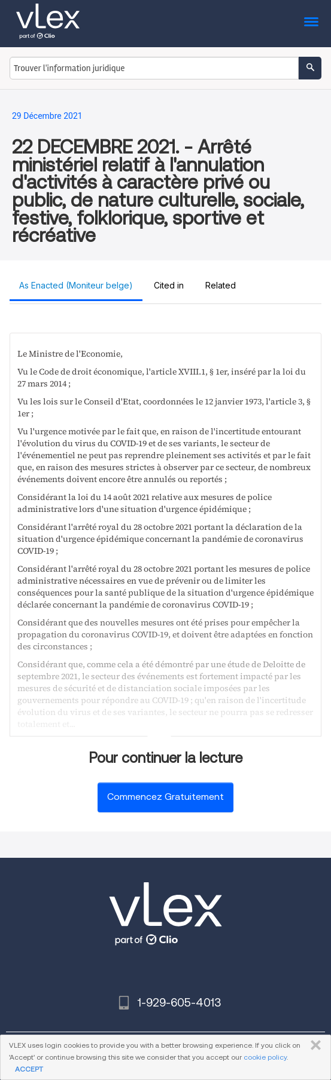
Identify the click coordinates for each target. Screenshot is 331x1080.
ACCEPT (29, 1069)
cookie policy (265, 1057)
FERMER (313, 1045)
